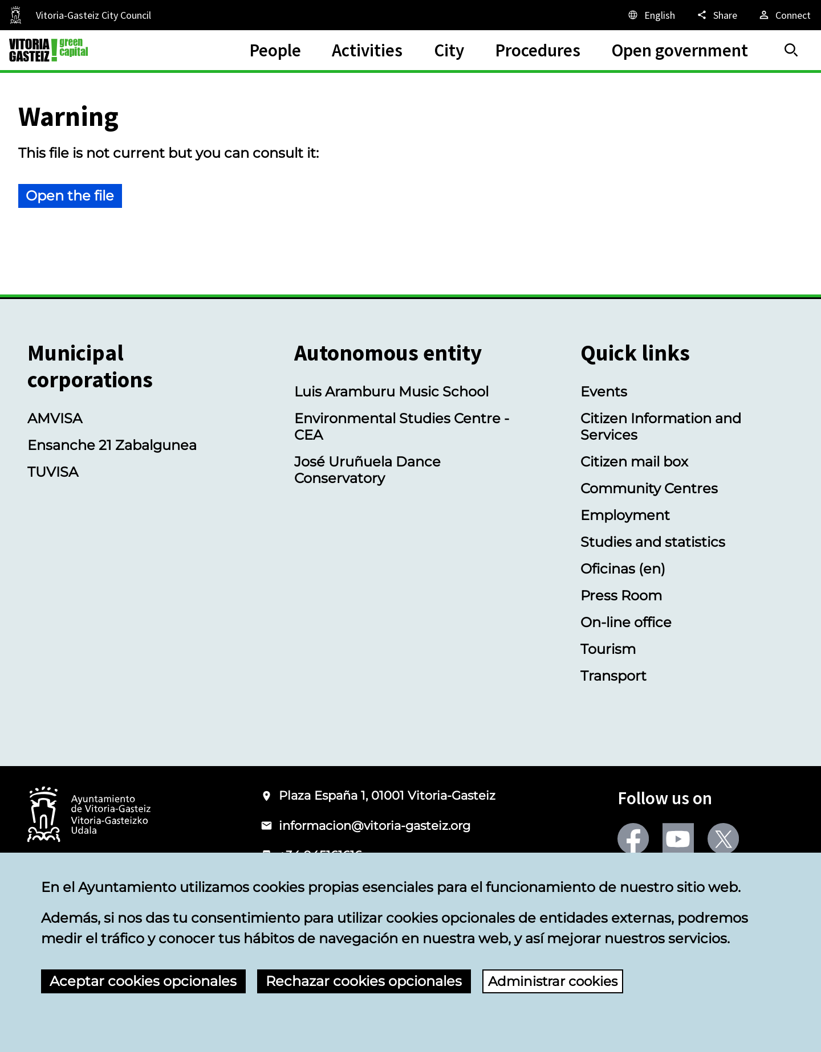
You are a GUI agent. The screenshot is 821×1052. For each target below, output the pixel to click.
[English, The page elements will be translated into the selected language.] (651, 15)
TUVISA (52, 472)
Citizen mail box (634, 461)
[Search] (791, 50)
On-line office (626, 622)
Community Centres (649, 488)
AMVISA (54, 418)
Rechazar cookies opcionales (364, 981)
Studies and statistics (652, 542)
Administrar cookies (556, 981)
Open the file (70, 195)
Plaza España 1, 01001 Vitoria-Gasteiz (387, 795)
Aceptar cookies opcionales (143, 981)
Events (603, 391)
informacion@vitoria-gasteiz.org (374, 825)
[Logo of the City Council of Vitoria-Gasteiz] (89, 815)
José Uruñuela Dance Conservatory (367, 469)
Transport (613, 676)
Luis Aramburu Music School (391, 391)
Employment (625, 515)
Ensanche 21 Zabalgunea (112, 445)
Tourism (608, 649)
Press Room (621, 595)
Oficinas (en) (622, 568)
